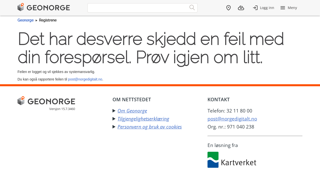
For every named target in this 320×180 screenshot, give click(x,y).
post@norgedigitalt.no (85, 79)
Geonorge (26, 20)
